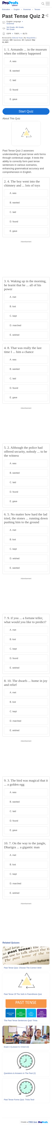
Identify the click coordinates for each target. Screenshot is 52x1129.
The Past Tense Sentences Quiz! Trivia (20, 1020)
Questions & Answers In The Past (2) (20, 1073)
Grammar (10, 24)
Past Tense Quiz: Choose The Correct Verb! (23, 968)
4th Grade (20, 27)
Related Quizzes (11, 943)
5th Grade (11, 29)
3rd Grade (11, 27)
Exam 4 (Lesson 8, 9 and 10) (16, 1047)
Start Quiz (26, 111)
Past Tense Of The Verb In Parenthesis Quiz (23, 994)
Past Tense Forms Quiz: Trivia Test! (19, 1100)
